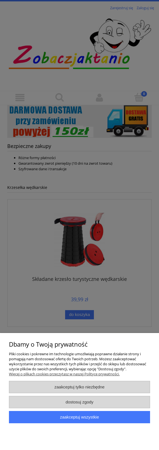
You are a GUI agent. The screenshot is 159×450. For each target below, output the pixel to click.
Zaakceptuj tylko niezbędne (79, 387)
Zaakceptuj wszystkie (79, 417)
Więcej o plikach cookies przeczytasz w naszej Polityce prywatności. (64, 373)
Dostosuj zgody (80, 402)
